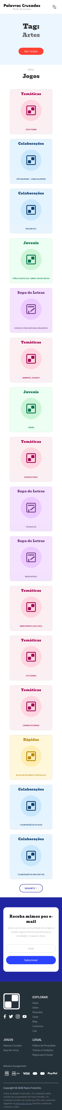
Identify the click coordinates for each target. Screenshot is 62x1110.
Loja (34, 1030)
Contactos (37, 1026)
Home (35, 1002)
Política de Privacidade (44, 1045)
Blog (34, 1021)
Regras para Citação (42, 1054)
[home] (22, 6)
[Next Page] (31, 888)
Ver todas (31, 51)
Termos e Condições (42, 1050)
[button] (54, 7)
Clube (35, 1016)
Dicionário (37, 1012)
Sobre (35, 1007)
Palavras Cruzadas (12, 1045)
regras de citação (23, 1103)
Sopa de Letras (11, 1050)
